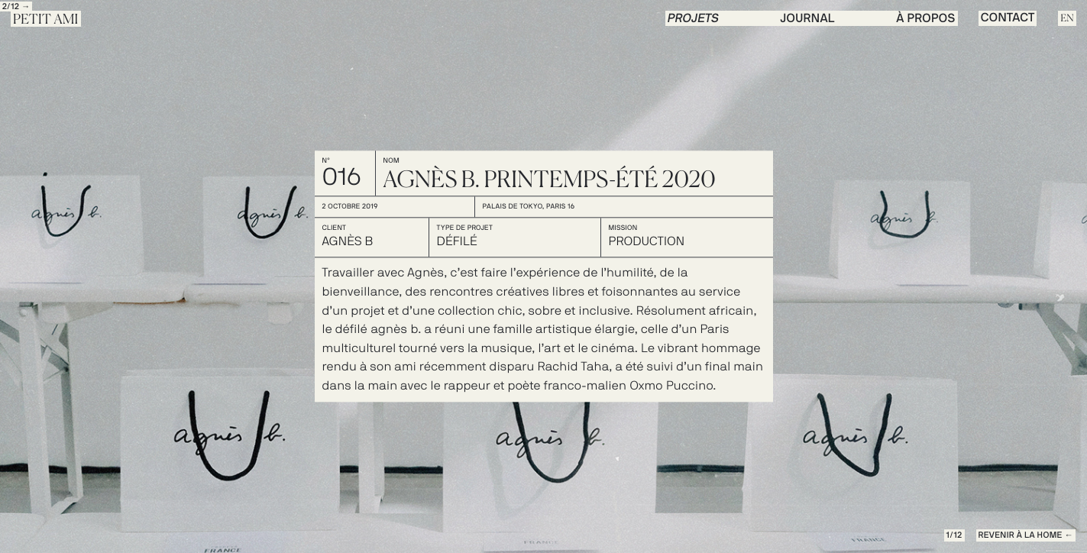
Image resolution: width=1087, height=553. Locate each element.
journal (808, 19)
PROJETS (694, 19)
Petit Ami (46, 20)
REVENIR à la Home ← (1026, 536)
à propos (925, 19)
